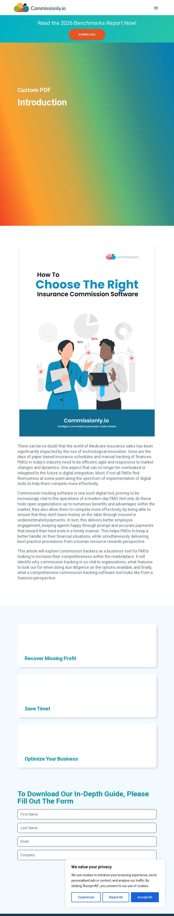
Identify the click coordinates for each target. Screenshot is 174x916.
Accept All (145, 897)
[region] (115, 883)
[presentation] (51, 874)
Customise (86, 897)
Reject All (116, 897)
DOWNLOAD (87, 35)
